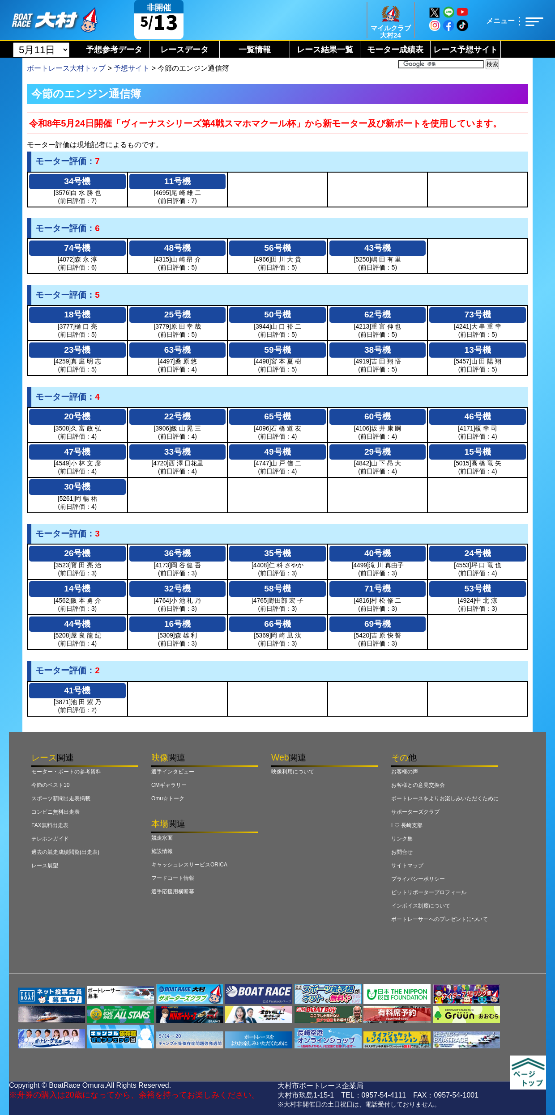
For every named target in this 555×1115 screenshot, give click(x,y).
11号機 (177, 181)
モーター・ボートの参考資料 (66, 772)
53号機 (478, 588)
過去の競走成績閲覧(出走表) (65, 852)
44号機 (77, 624)
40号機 (377, 553)
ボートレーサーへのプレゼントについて (439, 919)
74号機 (77, 248)
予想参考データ (114, 49)
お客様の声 (404, 772)
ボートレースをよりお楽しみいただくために (445, 798)
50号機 (277, 314)
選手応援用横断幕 (172, 891)
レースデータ (184, 49)
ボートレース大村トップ (66, 68)
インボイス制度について (420, 906)
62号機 (377, 314)
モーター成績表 (395, 49)
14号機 (77, 588)
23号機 (77, 350)
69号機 (377, 624)
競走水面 (162, 838)
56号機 (277, 248)
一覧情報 (255, 49)
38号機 (377, 350)
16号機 (177, 624)
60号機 (377, 416)
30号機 (77, 486)
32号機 (177, 588)
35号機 (277, 553)
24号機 (478, 553)
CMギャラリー (169, 785)
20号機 (77, 416)
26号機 (77, 553)
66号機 (277, 624)
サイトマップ (407, 865)
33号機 (177, 451)
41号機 (77, 690)
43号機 (377, 248)
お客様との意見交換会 (418, 785)
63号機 (177, 350)
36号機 (177, 553)
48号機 (177, 248)
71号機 (377, 588)
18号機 (77, 314)
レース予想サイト (465, 49)
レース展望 (44, 865)
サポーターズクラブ (415, 812)
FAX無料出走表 (49, 825)
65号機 (277, 416)
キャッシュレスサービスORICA (189, 865)
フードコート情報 (172, 878)
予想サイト (131, 68)
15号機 (478, 451)
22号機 (177, 416)
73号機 (478, 314)
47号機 (77, 451)
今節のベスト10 (50, 785)
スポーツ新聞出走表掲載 (60, 798)
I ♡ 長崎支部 (407, 825)
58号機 (277, 588)
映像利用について (292, 772)
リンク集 (402, 839)
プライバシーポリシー (418, 879)
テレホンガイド (50, 839)
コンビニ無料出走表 (55, 812)
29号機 (377, 451)
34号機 (77, 181)
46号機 (478, 416)
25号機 (177, 314)
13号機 (478, 350)
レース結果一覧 (325, 49)
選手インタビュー (172, 772)
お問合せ (402, 852)
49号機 (277, 451)
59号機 (277, 350)
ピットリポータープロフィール (428, 892)
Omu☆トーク (167, 798)
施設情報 (162, 851)
